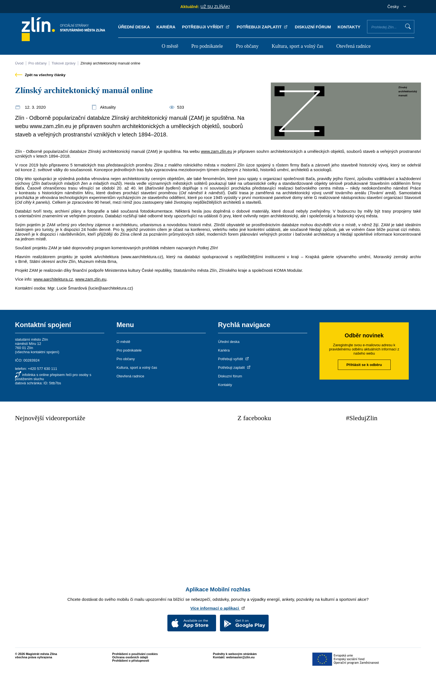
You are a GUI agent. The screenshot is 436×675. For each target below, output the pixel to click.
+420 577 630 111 (42, 369)
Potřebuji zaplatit (262, 26)
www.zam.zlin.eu (216, 151)
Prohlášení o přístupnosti (130, 660)
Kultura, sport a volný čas (297, 46)
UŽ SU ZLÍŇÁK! (215, 6)
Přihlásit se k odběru (364, 365)
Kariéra (166, 26)
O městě (170, 46)
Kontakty (349, 26)
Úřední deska (134, 26)
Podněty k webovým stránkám (235, 654)
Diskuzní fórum (313, 26)
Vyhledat (408, 26)
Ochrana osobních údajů (130, 657)
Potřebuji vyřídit (206, 26)
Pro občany (247, 46)
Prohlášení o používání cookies (135, 654)
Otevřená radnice (353, 46)
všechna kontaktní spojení (37, 352)
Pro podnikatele (207, 46)
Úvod (19, 63)
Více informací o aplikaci (218, 608)
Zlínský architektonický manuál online (110, 63)
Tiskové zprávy (63, 63)
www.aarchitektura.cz (53, 279)
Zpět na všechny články (40, 75)
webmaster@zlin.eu (240, 657)
